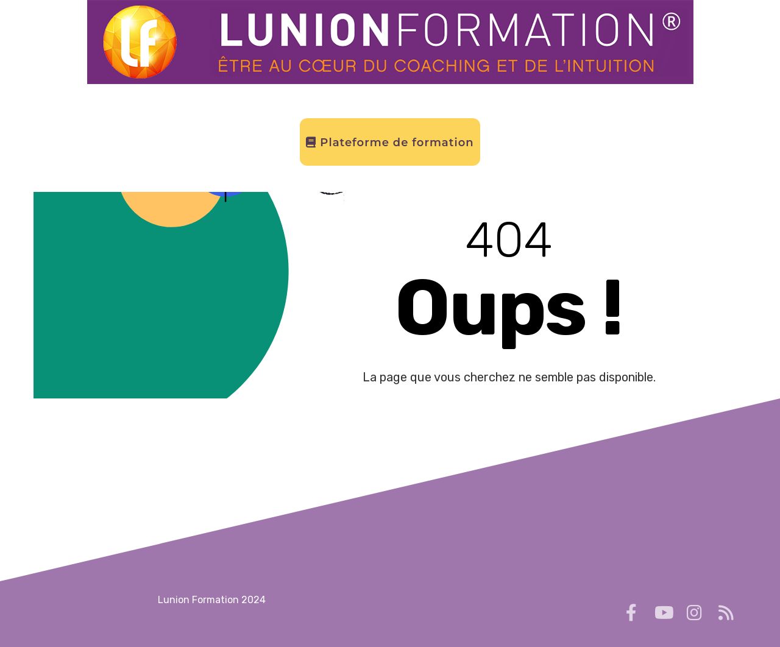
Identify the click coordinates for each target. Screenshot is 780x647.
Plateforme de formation (389, 142)
